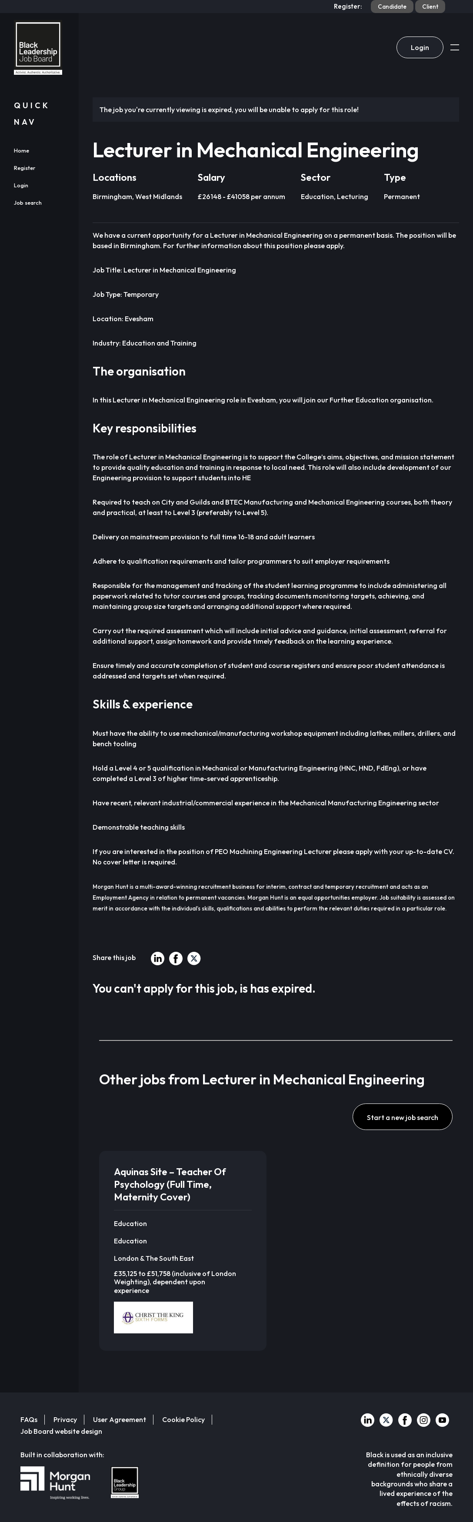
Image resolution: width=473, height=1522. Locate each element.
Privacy (65, 1419)
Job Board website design (61, 1431)
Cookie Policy (183, 1419)
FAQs (28, 1419)
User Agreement (119, 1419)
